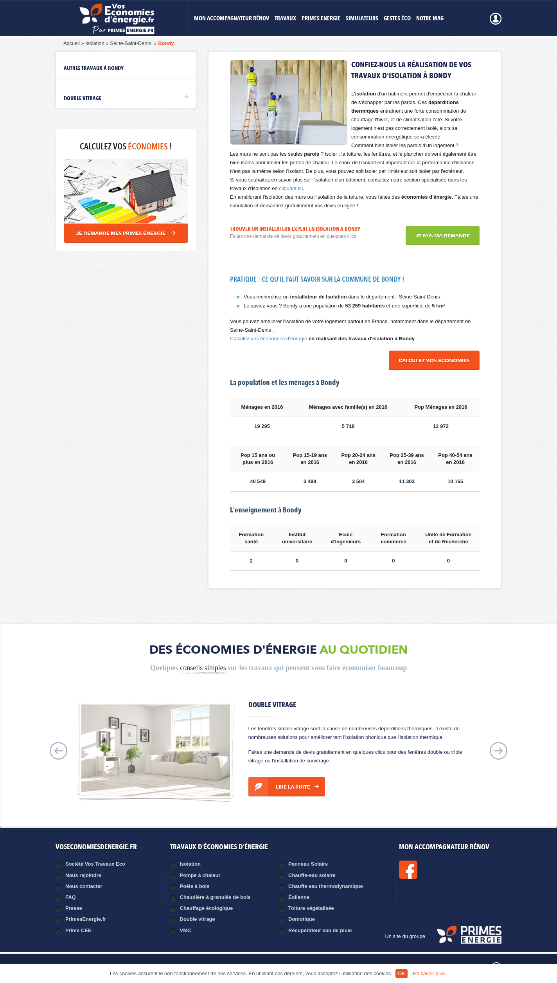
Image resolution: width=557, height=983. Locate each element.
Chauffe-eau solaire (312, 875)
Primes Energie (321, 19)
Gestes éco (397, 19)
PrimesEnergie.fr (85, 919)
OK (401, 973)
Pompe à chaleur (200, 875)
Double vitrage (82, 98)
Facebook (434, 870)
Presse (73, 908)
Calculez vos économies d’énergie (268, 338)
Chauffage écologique (206, 908)
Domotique (301, 919)
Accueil (71, 43)
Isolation (94, 43)
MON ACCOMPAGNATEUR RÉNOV (231, 19)
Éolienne (298, 897)
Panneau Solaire (308, 864)
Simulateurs (362, 19)
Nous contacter (83, 886)
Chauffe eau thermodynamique (325, 886)
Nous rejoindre (83, 875)
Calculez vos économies (434, 360)
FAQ (70, 897)
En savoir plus (429, 973)
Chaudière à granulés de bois (215, 897)
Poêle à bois (195, 886)
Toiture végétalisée (311, 908)
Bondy (166, 43)
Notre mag (430, 19)
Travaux (285, 19)
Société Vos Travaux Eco (95, 864)
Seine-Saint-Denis (131, 43)
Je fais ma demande (442, 236)
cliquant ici (291, 188)
